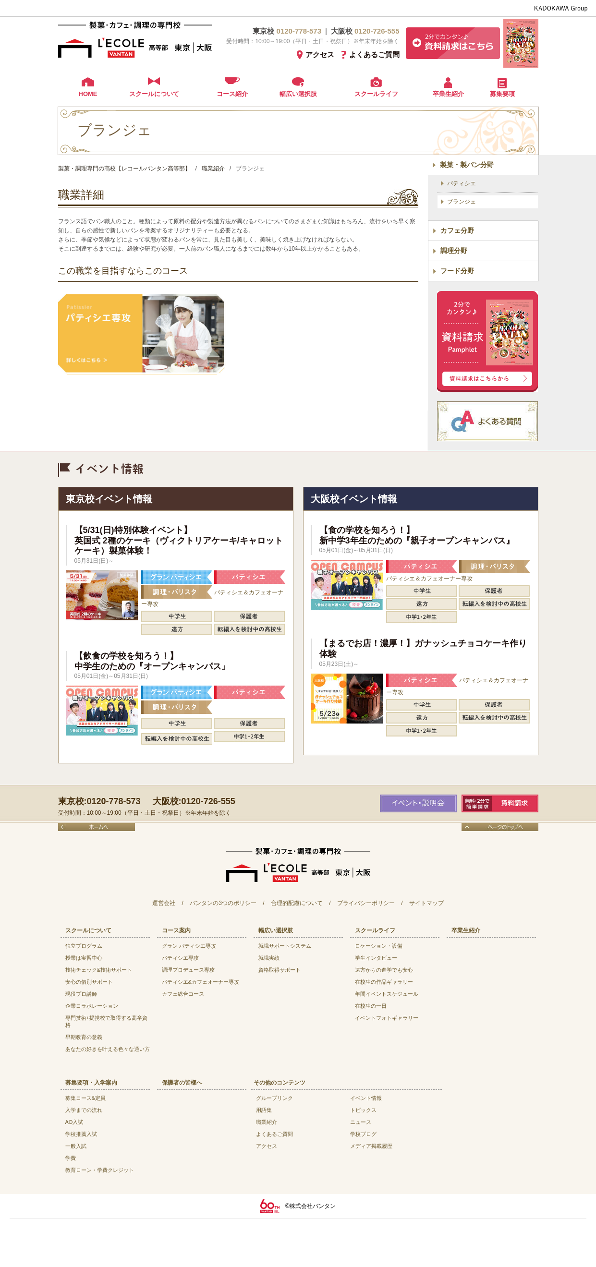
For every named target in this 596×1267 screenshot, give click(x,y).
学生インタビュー (376, 958)
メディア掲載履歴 (371, 1146)
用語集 (264, 1110)
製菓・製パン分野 (467, 165)
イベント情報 (366, 1098)
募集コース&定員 (85, 1098)
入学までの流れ (83, 1110)
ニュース (360, 1122)
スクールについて (154, 93)
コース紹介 (232, 93)
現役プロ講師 (81, 994)
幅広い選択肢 (298, 93)
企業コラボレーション (91, 1006)
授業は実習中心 (83, 958)
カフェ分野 (457, 230)
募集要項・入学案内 (91, 1082)
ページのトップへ (500, 827)
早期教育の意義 (83, 1037)
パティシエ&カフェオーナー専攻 (200, 982)
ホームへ (96, 827)
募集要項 (502, 93)
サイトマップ (426, 903)
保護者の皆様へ (182, 1082)
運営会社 (163, 903)
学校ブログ (363, 1134)
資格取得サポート (279, 970)
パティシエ (461, 183)
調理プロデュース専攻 (188, 970)
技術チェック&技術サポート (98, 970)
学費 (70, 1158)
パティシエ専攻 (180, 958)
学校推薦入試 (81, 1134)
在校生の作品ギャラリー (384, 982)
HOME (88, 93)
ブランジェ (461, 201)
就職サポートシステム (284, 946)
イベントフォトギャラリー (386, 1018)
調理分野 (453, 250)
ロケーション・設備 (378, 946)
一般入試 (75, 1146)
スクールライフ (376, 93)
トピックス (363, 1110)
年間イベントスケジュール (386, 994)
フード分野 (457, 271)
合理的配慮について (297, 903)
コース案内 (176, 930)
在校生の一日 (371, 1006)
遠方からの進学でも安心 (384, 970)
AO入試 (74, 1122)
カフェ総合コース (183, 994)
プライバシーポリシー (366, 903)
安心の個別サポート (89, 982)
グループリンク (274, 1098)
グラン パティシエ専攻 (189, 946)
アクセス (319, 54)
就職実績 (269, 958)
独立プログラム (83, 946)
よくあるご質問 (374, 54)
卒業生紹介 (448, 93)
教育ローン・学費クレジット (99, 1170)
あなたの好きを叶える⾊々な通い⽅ (107, 1049)
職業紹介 (266, 1122)
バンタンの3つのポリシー (223, 903)
